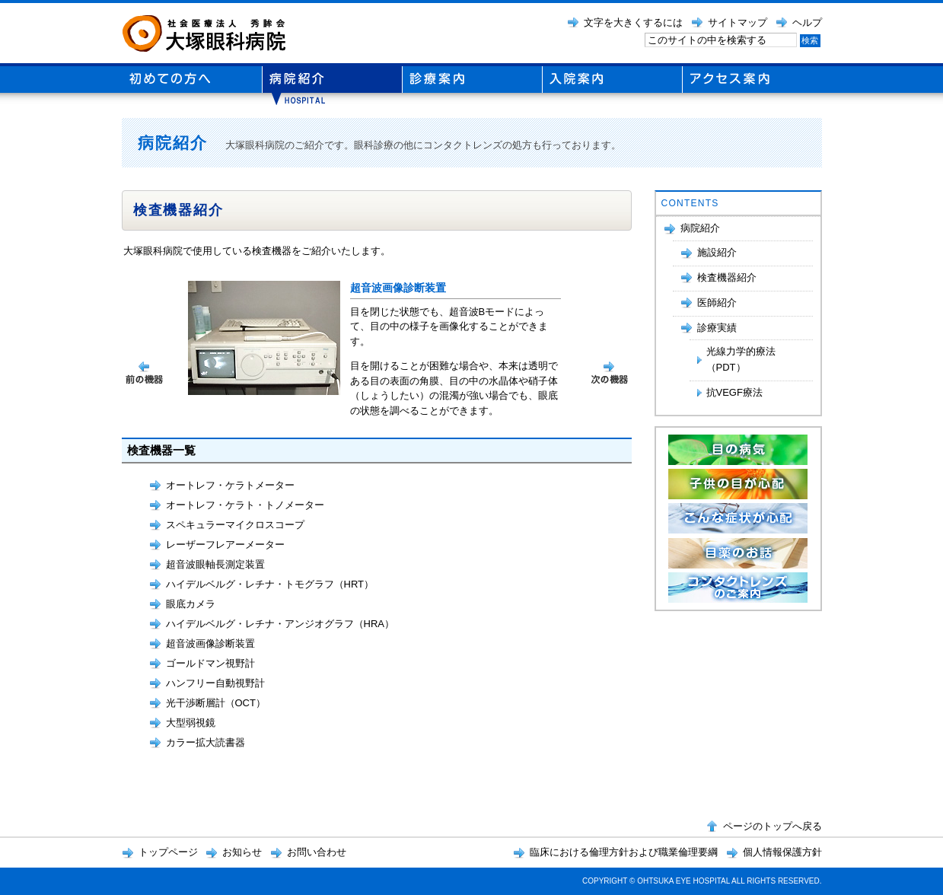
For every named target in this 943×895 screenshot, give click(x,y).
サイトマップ (737, 22)
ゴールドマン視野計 (210, 663)
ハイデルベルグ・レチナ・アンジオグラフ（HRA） (280, 623)
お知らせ (242, 852)
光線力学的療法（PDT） (741, 359)
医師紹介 (717, 302)
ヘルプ (807, 22)
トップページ (168, 852)
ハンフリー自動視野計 (215, 683)
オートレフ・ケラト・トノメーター (245, 505)
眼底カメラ (190, 604)
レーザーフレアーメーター (225, 544)
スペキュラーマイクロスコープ (235, 524)
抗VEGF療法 (734, 392)
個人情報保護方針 (782, 852)
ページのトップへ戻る (772, 826)
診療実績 (717, 327)
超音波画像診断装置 (210, 643)
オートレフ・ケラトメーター (230, 485)
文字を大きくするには (633, 22)
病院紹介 (700, 228)
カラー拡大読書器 (205, 742)
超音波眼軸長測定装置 (215, 564)
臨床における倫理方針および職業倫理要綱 (624, 852)
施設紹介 (717, 252)
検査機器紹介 (727, 277)
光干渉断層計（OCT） (216, 703)
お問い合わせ (316, 852)
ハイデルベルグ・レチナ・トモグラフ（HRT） (270, 584)
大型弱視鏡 (190, 722)
